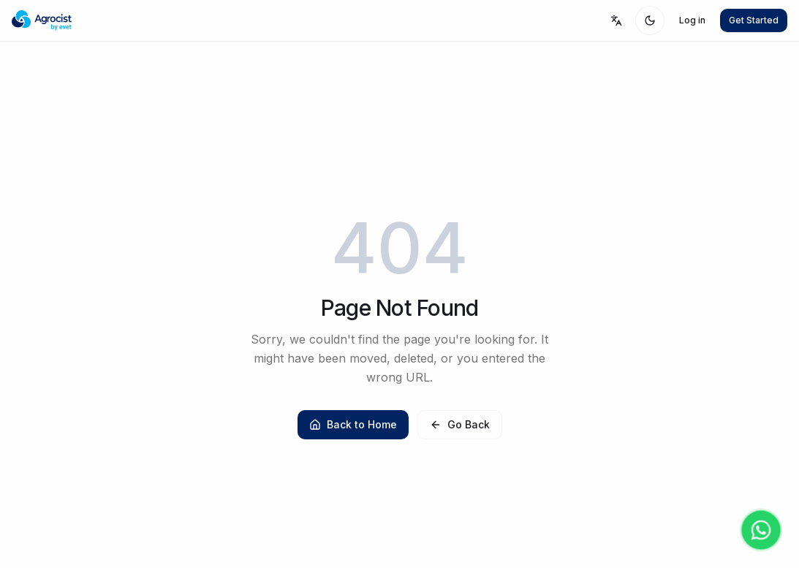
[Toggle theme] (649, 20)
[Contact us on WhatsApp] (761, 530)
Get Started (754, 20)
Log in (692, 20)
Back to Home (353, 424)
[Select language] (616, 20)
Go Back (460, 424)
